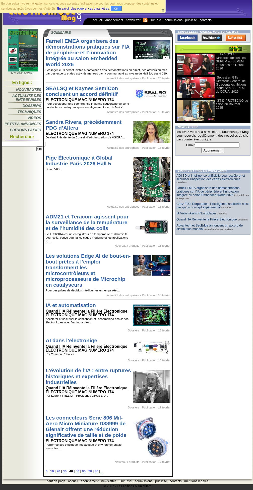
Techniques (29, 112)
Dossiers (32, 106)
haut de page (56, 481)
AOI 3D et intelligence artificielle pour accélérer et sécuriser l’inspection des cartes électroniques (210, 177)
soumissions (173, 20)
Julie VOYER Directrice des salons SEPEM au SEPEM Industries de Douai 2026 (231, 61)
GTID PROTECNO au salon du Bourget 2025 (232, 104)
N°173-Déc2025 (23, 71)
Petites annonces (23, 124)
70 (90, 471)
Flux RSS (152, 20)
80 (96, 471)
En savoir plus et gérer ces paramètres (83, 8)
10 (52, 471)
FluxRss (236, 37)
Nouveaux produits (127, 245)
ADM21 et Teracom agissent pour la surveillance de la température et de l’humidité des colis (87, 222)
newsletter (133, 20)
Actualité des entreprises (26, 98)
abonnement (114, 20)
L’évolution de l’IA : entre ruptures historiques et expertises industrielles (88, 376)
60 (84, 471)
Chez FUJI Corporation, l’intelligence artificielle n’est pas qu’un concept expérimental (212, 205)
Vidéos (34, 118)
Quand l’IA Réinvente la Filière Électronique (206, 219)
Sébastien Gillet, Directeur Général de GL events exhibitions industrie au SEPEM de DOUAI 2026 (231, 84)
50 (77, 471)
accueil (98, 20)
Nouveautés (28, 90)
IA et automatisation (71, 305)
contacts (206, 20)
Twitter (212, 37)
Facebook (187, 37)
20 (58, 471)
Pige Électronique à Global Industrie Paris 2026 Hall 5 (79, 160)
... (101, 471)
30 (65, 471)
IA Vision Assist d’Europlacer (196, 213)
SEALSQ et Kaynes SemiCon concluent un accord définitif (82, 91)
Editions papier (25, 130)
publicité (191, 20)
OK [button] (116, 8)
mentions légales (196, 481)
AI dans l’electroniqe (71, 340)
